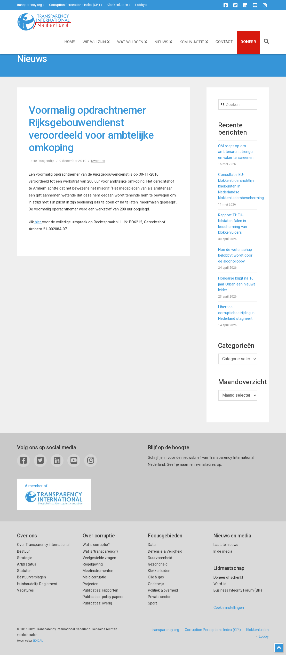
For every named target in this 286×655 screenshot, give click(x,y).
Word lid (219, 584)
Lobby (140, 5)
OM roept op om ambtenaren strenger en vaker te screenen (236, 152)
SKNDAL (38, 640)
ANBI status (26, 564)
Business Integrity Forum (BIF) (237, 590)
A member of (54, 495)
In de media (222, 551)
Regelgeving (93, 564)
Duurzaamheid (160, 558)
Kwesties (98, 161)
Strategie (24, 558)
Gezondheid (158, 564)
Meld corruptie (94, 577)
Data (152, 545)
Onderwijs (156, 584)
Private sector (159, 597)
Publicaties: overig (97, 603)
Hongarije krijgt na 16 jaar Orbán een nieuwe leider (237, 284)
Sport (152, 603)
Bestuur (23, 551)
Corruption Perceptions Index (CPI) (74, 5)
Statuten (24, 571)
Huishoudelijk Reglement (37, 584)
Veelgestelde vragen (99, 558)
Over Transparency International (43, 545)
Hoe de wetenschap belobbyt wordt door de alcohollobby (235, 255)
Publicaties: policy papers (103, 597)
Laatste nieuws (225, 545)
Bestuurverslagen (31, 577)
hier (38, 222)
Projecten (90, 584)
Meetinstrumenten (98, 571)
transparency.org (29, 5)
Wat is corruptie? (96, 545)
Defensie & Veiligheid (165, 551)
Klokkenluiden (117, 5)
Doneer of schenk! (228, 577)
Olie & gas (156, 577)
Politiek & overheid (163, 590)
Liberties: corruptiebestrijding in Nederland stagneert (236, 313)
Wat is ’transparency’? (100, 551)
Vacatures (25, 590)
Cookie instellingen (228, 607)
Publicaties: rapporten (100, 590)
